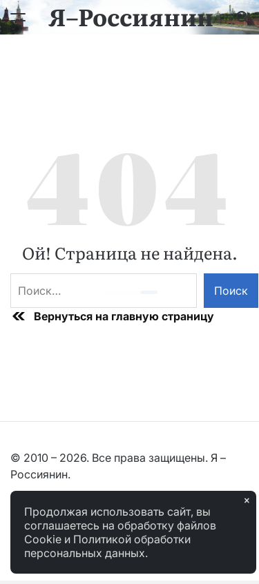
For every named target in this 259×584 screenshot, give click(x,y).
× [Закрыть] (246, 500)
